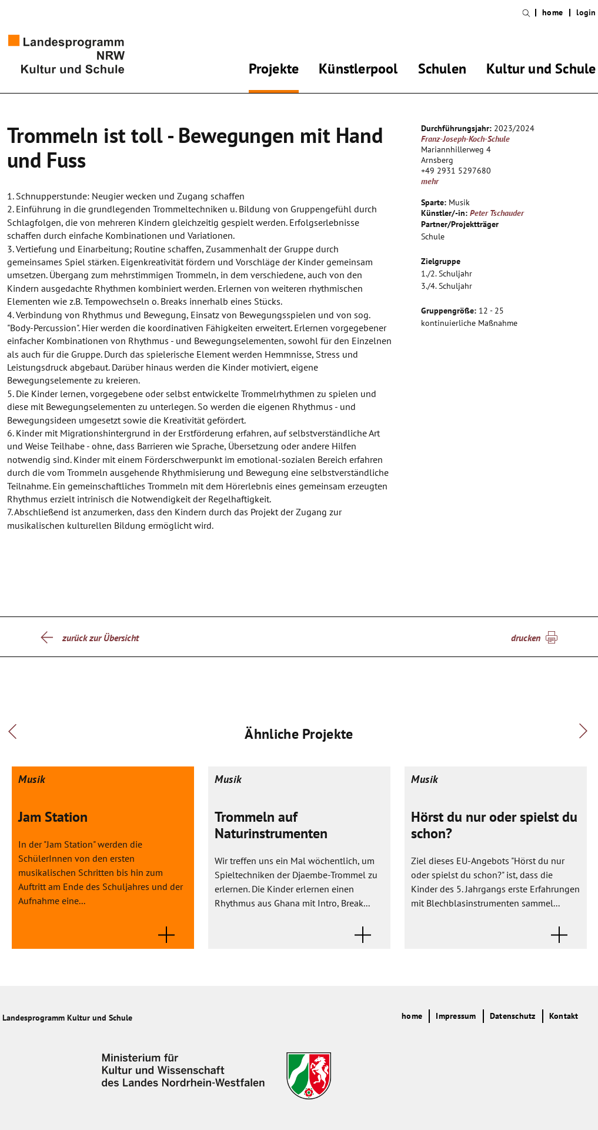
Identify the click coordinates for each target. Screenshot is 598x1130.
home (552, 12)
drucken (525, 638)
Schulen (442, 71)
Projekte (274, 71)
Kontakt (564, 1016)
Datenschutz (513, 1016)
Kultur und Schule (541, 71)
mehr (430, 181)
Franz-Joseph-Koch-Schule (465, 139)
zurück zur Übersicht (100, 638)
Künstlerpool (358, 71)
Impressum (456, 1016)
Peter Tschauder (497, 213)
